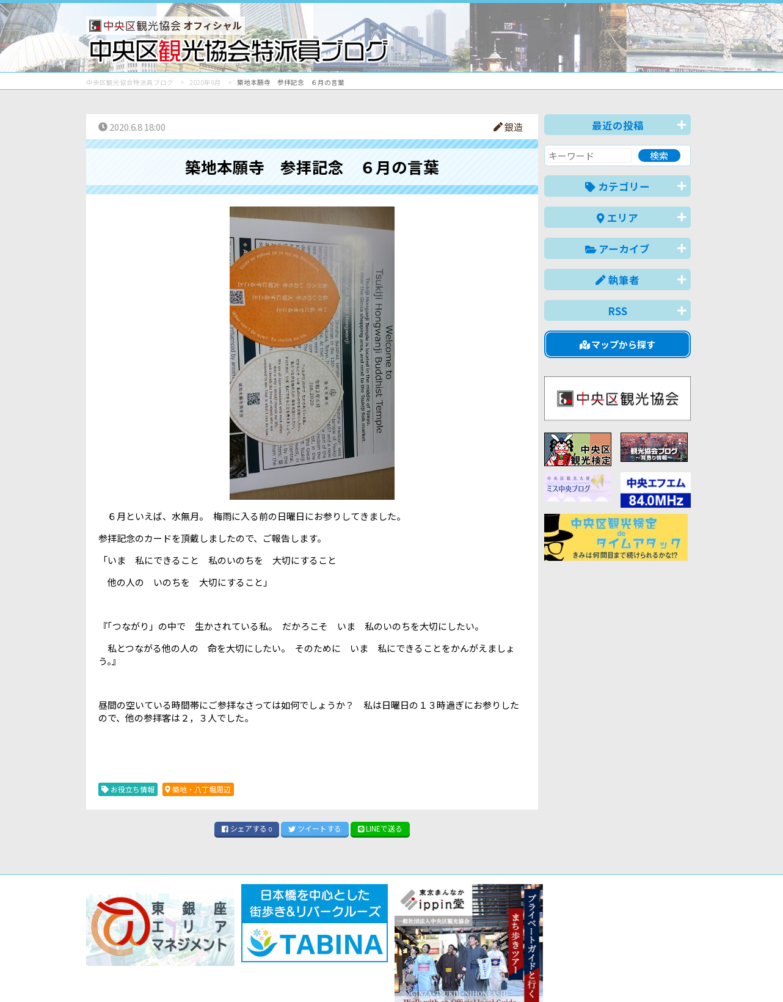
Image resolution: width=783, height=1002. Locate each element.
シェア (247, 828)
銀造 (508, 126)
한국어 (677, 973)
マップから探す (618, 344)
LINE (380, 828)
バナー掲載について (132, 948)
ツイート (314, 828)
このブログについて (234, 948)
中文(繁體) (628, 973)
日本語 (479, 973)
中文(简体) (572, 973)
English (522, 973)
